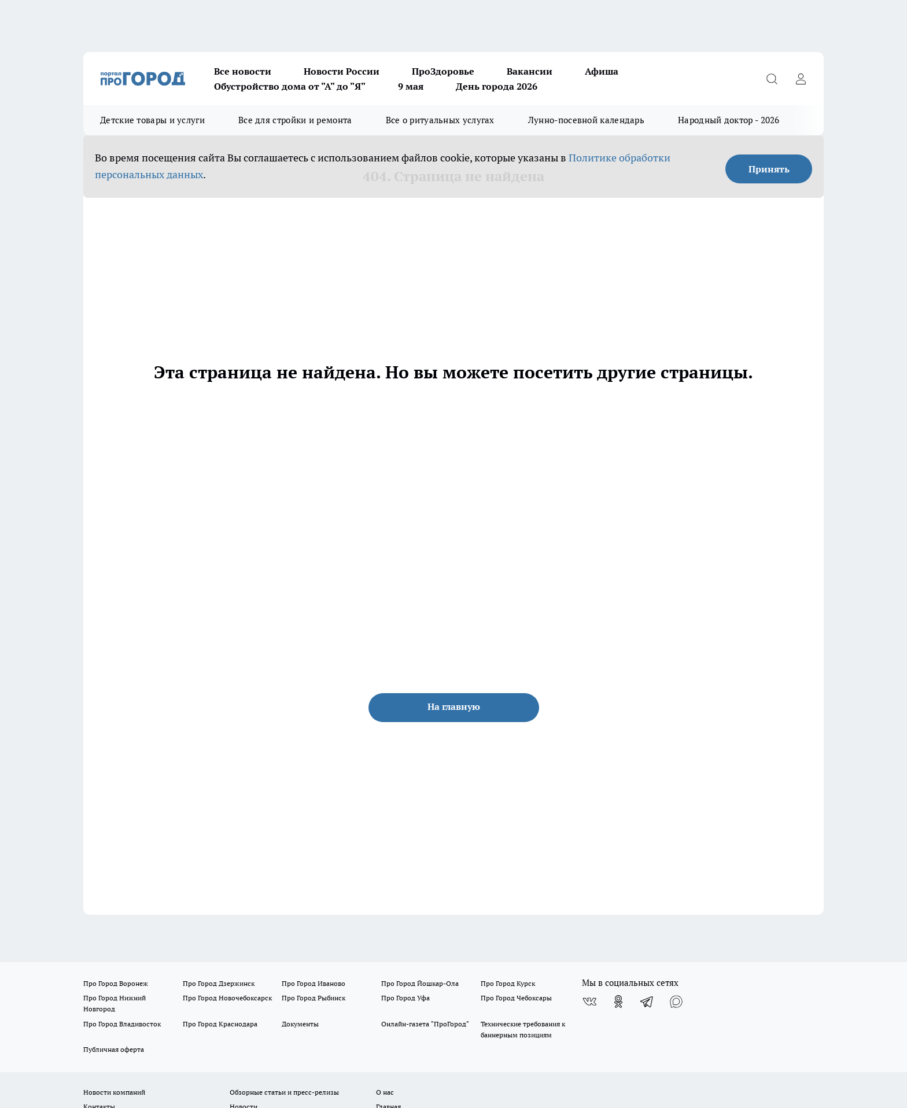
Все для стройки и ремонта (295, 120)
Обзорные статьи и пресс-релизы (284, 1092)
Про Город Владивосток (122, 1023)
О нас (385, 1092)
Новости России (341, 71)
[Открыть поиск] (771, 78)
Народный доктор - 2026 (729, 120)
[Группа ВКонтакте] (589, 1001)
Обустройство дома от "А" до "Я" (290, 86)
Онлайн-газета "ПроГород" (425, 1023)
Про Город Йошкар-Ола (420, 983)
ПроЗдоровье (443, 71)
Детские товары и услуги (152, 120)
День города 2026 (496, 86)
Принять (769, 169)
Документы (300, 1023)
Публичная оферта (113, 1049)
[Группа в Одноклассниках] (618, 1001)
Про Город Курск (508, 983)
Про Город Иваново (313, 983)
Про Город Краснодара (220, 1023)
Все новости (242, 71)
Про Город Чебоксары (516, 997)
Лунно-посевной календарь (586, 120)
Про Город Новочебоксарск (227, 997)
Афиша (601, 71)
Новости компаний (114, 1092)
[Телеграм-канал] (647, 1001)
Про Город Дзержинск (219, 983)
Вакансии (529, 71)
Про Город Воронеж (115, 983)
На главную (453, 706)
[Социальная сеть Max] (676, 1001)
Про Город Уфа (405, 997)
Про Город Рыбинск (313, 997)
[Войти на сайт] (800, 78)
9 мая (410, 86)
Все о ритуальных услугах (440, 120)
